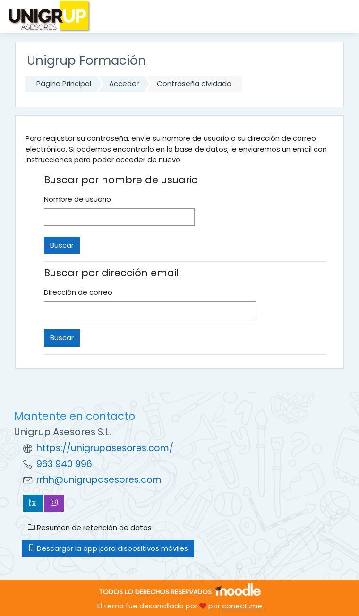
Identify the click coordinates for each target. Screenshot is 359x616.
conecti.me (242, 606)
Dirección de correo (78, 292)
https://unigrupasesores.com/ (104, 448)
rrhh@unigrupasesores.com (99, 479)
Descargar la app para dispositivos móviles (108, 548)
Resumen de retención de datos (90, 527)
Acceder (124, 83)
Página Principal (63, 83)
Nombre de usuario (77, 199)
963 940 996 (64, 464)
